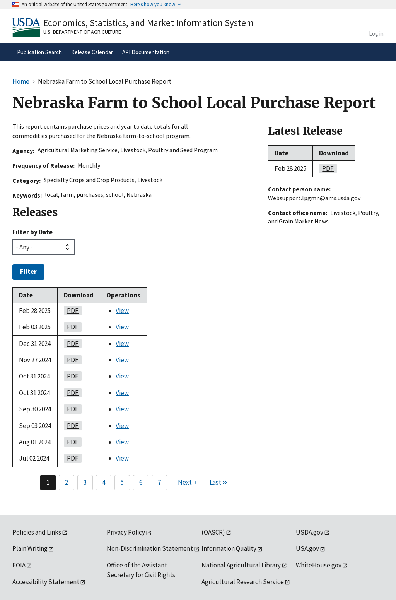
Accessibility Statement (45, 582)
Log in (376, 33)
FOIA (19, 565)
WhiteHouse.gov (318, 565)
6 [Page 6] (140, 482)
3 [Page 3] (85, 482)
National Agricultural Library (241, 565)
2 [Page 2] (66, 482)
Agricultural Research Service (242, 582)
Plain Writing (30, 548)
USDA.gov (309, 532)
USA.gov (307, 548)
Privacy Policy (126, 532)
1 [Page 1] (48, 482)
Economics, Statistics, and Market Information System (148, 22)
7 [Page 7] (159, 482)
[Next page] (188, 482)
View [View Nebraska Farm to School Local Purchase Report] (122, 310)
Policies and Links (36, 532)
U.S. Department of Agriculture (82, 31)
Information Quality (228, 548)
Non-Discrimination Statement (150, 548)
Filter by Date (32, 232)
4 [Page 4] (103, 482)
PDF (71, 310)
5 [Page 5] (122, 482)
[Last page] (219, 482)
